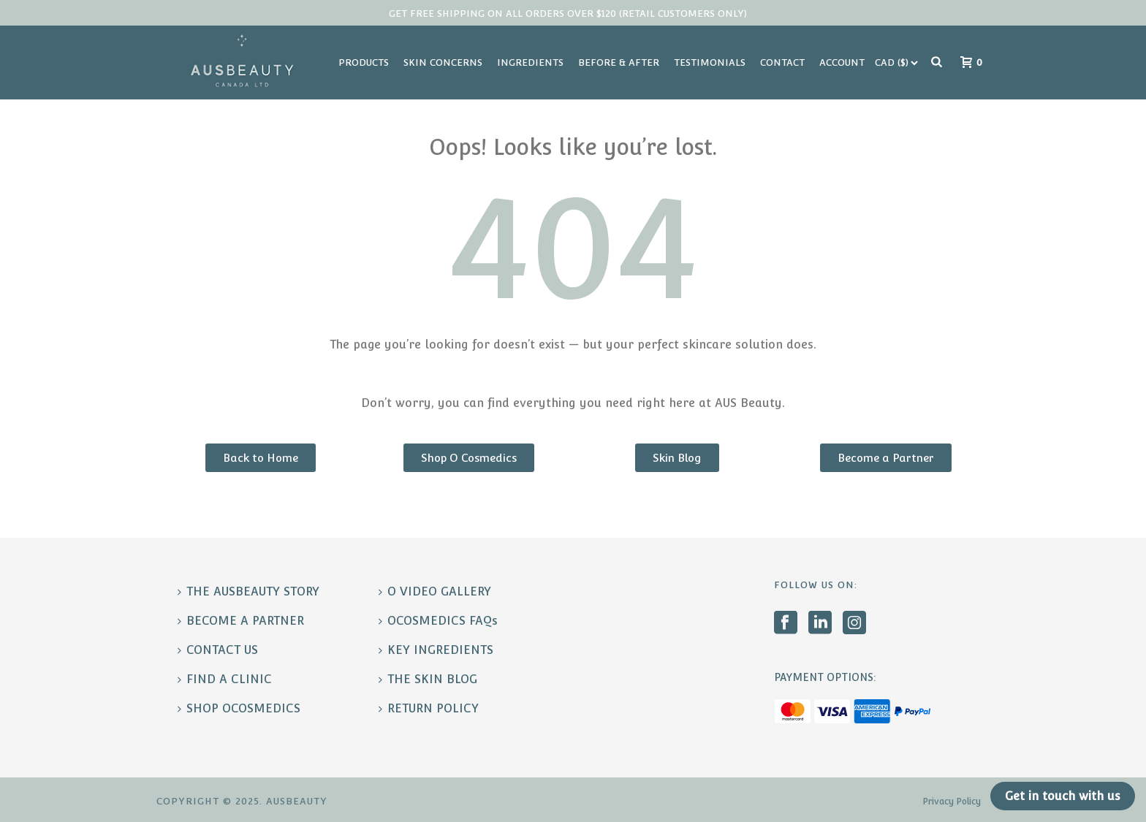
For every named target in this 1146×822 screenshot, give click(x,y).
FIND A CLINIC (225, 679)
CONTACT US (218, 650)
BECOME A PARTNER (241, 621)
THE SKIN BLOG (428, 679)
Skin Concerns (442, 62)
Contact (782, 62)
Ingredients (530, 62)
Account (842, 62)
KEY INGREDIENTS (436, 650)
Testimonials (709, 62)
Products (363, 62)
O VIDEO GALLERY (435, 591)
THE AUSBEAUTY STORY (248, 591)
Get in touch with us (1062, 796)
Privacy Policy (951, 801)
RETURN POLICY (429, 708)
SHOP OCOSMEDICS (239, 708)
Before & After (618, 62)
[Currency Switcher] (896, 62)
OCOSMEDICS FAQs (438, 621)
